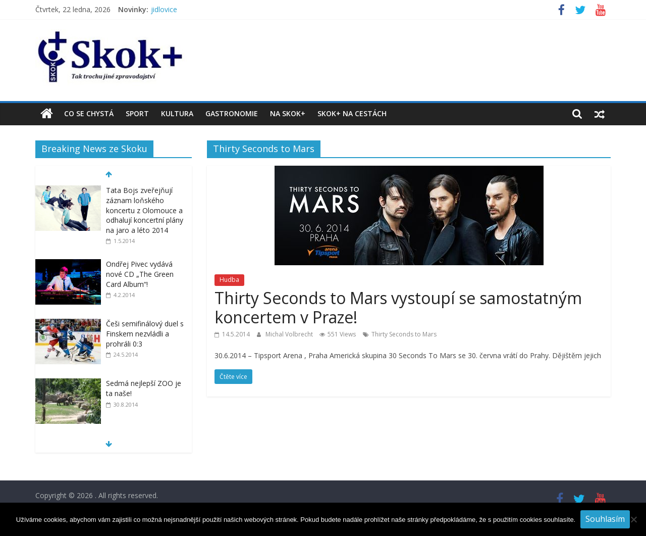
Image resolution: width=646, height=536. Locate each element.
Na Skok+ (287, 113)
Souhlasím (605, 518)
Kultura (177, 113)
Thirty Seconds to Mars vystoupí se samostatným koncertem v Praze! (398, 307)
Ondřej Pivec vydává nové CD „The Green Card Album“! (140, 273)
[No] (633, 519)
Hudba (229, 279)
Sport (137, 113)
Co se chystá (89, 113)
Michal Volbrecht (289, 334)
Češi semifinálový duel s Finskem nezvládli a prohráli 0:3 (145, 333)
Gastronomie (231, 113)
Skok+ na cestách (352, 113)
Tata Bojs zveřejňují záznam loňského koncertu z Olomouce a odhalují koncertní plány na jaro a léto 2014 (144, 209)
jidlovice (164, 9)
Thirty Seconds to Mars (404, 334)
